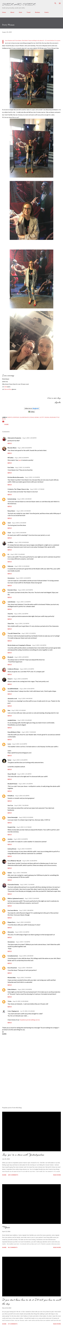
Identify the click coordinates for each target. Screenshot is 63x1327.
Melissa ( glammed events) (16, 898)
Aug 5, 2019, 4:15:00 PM (22, 932)
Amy (9, 710)
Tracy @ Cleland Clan (14, 633)
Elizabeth (10, 657)
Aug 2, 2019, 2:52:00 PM (22, 623)
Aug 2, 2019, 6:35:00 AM (19, 523)
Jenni (9, 523)
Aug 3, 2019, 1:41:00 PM (26, 783)
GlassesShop (8, 389)
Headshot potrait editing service (30, 1020)
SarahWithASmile (13, 688)
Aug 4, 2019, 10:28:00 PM (29, 860)
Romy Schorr (11, 511)
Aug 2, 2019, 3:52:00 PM (29, 633)
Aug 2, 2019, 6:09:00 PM (22, 657)
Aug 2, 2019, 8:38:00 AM (22, 542)
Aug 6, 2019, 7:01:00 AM (24, 977)
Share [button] (6, 424)
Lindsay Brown (12, 849)
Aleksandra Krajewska (14, 438)
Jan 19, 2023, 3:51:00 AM (27, 1011)
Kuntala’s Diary (12, 590)
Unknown (10, 566)
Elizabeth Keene (12, 783)
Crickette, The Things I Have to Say (18, 489)
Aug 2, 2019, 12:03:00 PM (23, 578)
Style (20, 12)
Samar (9, 760)
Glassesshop (24, 417)
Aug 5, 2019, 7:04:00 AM (20, 872)
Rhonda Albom (12, 448)
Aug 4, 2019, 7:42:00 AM (21, 805)
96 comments (12, 1247)
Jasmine (10, 839)
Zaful (5, 386)
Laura (9, 744)
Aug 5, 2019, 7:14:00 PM (23, 942)
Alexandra (11, 932)
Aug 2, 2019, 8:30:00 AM (19, 532)
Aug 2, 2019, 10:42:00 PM (27, 688)
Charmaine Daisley (13, 884)
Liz (8, 554)
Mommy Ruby (12, 977)
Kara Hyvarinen (12, 967)
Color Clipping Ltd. (13, 1011)
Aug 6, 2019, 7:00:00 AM (25, 967)
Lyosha (31, 417)
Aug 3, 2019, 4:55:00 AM (19, 710)
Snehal (10, 872)
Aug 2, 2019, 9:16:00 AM (18, 554)
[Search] (55, 3)
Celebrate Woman (13, 669)
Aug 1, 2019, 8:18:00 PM (22, 457)
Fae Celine (11, 467)
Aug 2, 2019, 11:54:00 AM (22, 566)
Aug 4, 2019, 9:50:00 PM (25, 849)
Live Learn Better (13, 910)
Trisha (9, 1001)
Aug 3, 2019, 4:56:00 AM (25, 720)
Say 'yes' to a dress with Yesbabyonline (23, 1155)
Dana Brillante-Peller (14, 732)
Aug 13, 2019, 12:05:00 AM (20, 1001)
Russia (47, 417)
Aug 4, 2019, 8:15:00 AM (26, 817)
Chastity (10, 613)
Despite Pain (11, 827)
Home (4, 12)
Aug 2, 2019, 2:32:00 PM (21, 613)
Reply (10, 443)
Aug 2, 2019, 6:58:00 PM (21, 679)
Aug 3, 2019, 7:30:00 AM (29, 732)
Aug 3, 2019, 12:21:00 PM (19, 744)
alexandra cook (12, 698)
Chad (9, 532)
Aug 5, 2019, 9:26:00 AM (32, 898)
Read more (57, 1175)
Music (6, 1227)
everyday (16, 417)
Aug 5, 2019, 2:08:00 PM (26, 910)
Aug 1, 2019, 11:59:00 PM (32, 477)
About (12, 12)
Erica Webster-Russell (14, 860)
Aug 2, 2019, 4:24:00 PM (39, 645)
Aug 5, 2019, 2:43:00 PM (24, 922)
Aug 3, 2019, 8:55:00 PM (22, 795)
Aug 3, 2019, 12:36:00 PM (20, 760)
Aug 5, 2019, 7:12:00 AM (27, 884)
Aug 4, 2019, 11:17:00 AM (24, 827)
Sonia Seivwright (13, 817)
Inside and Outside (18, 4)
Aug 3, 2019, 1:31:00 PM (24, 774)
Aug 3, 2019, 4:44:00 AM (25, 698)
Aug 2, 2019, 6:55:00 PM (27, 669)
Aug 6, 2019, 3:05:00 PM (25, 989)
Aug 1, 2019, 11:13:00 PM (22, 467)
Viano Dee (11, 623)
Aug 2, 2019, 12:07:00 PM (25, 590)
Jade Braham (11, 602)
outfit (41, 417)
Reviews (37, 12)
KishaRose (11, 795)
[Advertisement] (15, 1088)
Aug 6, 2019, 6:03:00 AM (26, 956)
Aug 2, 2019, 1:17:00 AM (37, 489)
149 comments (13, 1175)
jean (20, 460)
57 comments (12, 1324)
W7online (10, 457)
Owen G (10, 679)
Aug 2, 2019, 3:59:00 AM (24, 511)
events (9, 417)
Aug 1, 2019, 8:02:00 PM (25, 448)
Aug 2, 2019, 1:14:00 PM (24, 602)
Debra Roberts (12, 989)
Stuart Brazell (12, 774)
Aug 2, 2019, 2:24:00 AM (24, 499)
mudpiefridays (12, 720)
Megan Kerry (11, 922)
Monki (36, 417)
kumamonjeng (12, 499)
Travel (28, 12)
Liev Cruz (10, 805)
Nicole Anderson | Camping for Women (19, 645)
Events (47, 12)
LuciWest (10, 542)
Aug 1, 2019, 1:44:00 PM (29, 438)
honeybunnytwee (13, 956)
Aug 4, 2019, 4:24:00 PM (21, 839)
